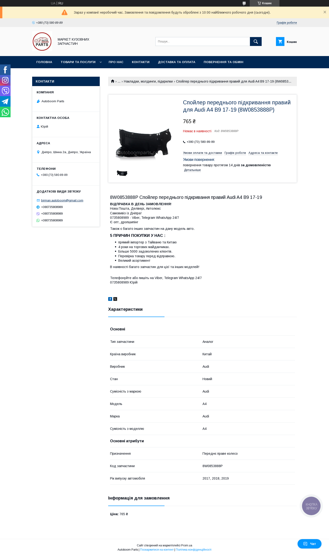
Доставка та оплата (176, 62)
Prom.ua (186, 545)
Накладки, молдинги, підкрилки (148, 81)
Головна (44, 62)
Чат (309, 544)
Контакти (140, 62)
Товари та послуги (78, 62)
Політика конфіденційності (193, 549)
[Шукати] (256, 41)
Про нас (116, 62)
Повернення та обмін (223, 62)
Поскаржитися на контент (157, 549)
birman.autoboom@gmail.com (62, 200)
